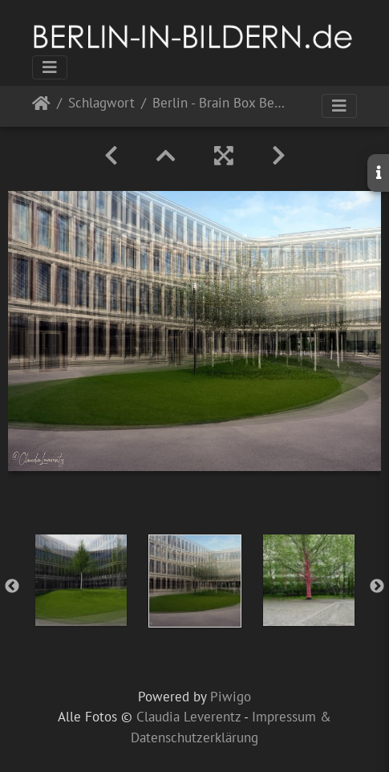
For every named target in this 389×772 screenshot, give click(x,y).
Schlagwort (101, 104)
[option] (81, 580)
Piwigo (230, 696)
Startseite (41, 106)
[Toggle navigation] (49, 67)
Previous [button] (12, 587)
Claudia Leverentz (188, 716)
